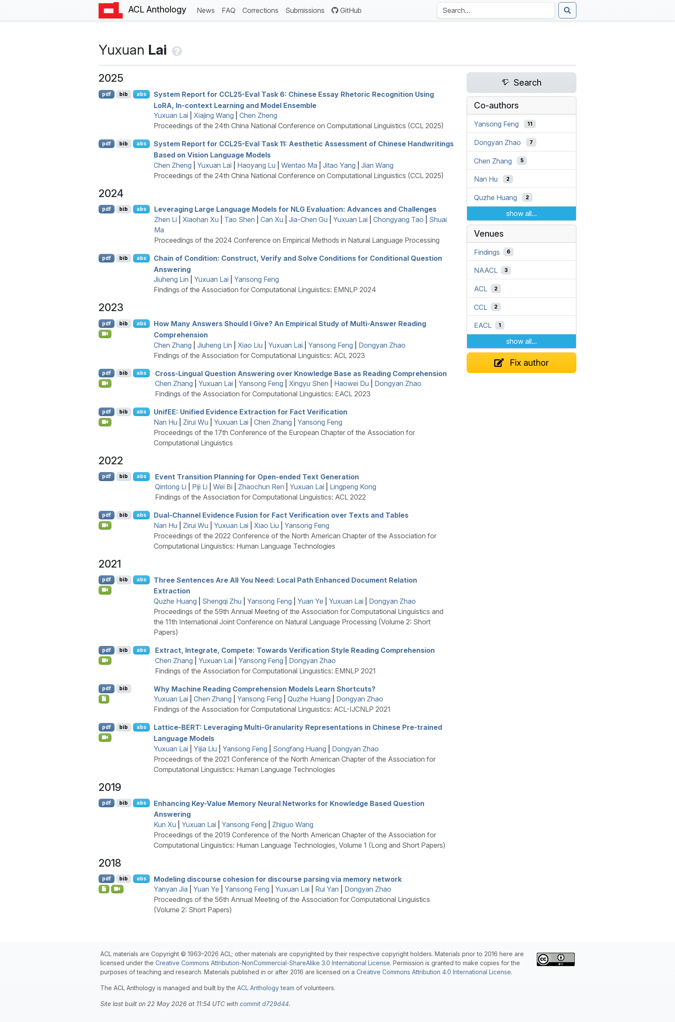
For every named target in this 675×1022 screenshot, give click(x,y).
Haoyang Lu (256, 165)
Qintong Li (170, 486)
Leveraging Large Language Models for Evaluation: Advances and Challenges (295, 209)
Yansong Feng (256, 279)
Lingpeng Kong (353, 486)
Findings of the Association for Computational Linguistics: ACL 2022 (260, 497)
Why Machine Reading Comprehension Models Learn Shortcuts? (264, 688)
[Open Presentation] (104, 889)
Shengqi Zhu (222, 601)
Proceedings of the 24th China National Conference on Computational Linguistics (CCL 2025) (299, 125)
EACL (483, 325)
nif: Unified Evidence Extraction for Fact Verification (250, 412)
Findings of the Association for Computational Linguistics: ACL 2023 (259, 355)
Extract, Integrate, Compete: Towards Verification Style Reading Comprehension (295, 650)
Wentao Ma (299, 165)
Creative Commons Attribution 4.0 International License (433, 972)
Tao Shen (239, 219)
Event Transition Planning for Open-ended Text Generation (257, 476)
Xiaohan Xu (201, 219)
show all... (521, 213)
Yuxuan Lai (171, 115)
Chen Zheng (258, 115)
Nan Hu (165, 422)
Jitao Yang (339, 165)
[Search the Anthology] (496, 10)
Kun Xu (165, 824)
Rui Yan (327, 889)
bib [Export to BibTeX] (123, 94)
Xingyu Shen (308, 383)
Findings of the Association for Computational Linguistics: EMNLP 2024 (265, 289)
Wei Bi (222, 486)
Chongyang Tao (398, 219)
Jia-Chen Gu (308, 219)
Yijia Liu (205, 748)
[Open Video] (105, 334)
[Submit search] (567, 10)
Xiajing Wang (214, 115)
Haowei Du (351, 383)
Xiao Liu (250, 345)
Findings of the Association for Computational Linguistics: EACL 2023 (263, 393)
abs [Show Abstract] (141, 94)
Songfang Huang (299, 748)
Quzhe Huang (175, 601)
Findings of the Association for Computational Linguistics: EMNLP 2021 (265, 671)
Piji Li (199, 486)
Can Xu (271, 219)
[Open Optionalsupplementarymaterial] (104, 699)
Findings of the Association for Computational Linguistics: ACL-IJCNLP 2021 (272, 709)
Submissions (306, 10)
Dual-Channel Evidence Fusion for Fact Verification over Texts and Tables (281, 515)
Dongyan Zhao (382, 345)
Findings (487, 251)
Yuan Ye (310, 601)
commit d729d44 (264, 1003)
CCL (480, 307)
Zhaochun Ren (261, 486)
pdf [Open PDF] (106, 94)
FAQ (230, 10)
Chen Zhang (173, 345)
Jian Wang (377, 165)
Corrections (262, 10)
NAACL (486, 270)
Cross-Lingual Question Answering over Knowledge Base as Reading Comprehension (301, 373)
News (207, 10)
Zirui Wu (195, 422)
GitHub (346, 10)
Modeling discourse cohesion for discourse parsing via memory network (278, 878)
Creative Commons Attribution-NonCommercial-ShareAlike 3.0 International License (272, 962)
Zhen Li (165, 219)
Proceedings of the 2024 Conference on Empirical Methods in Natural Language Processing (297, 240)
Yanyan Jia (171, 889)
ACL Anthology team (265, 987)
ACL (480, 288)
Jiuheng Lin (171, 279)
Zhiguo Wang (292, 824)
